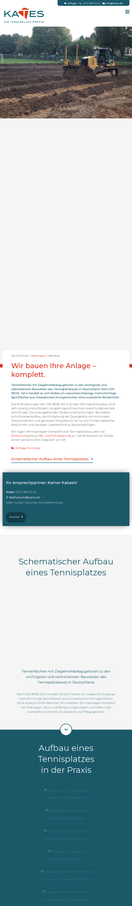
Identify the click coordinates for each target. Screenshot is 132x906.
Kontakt (16, 516)
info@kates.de (113, 3)
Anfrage (70, 3)
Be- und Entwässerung (55, 435)
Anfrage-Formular (25, 448)
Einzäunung (19, 435)
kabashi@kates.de (27, 497)
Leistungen (38, 355)
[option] (66, 192)
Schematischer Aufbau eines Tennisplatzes (52, 459)
